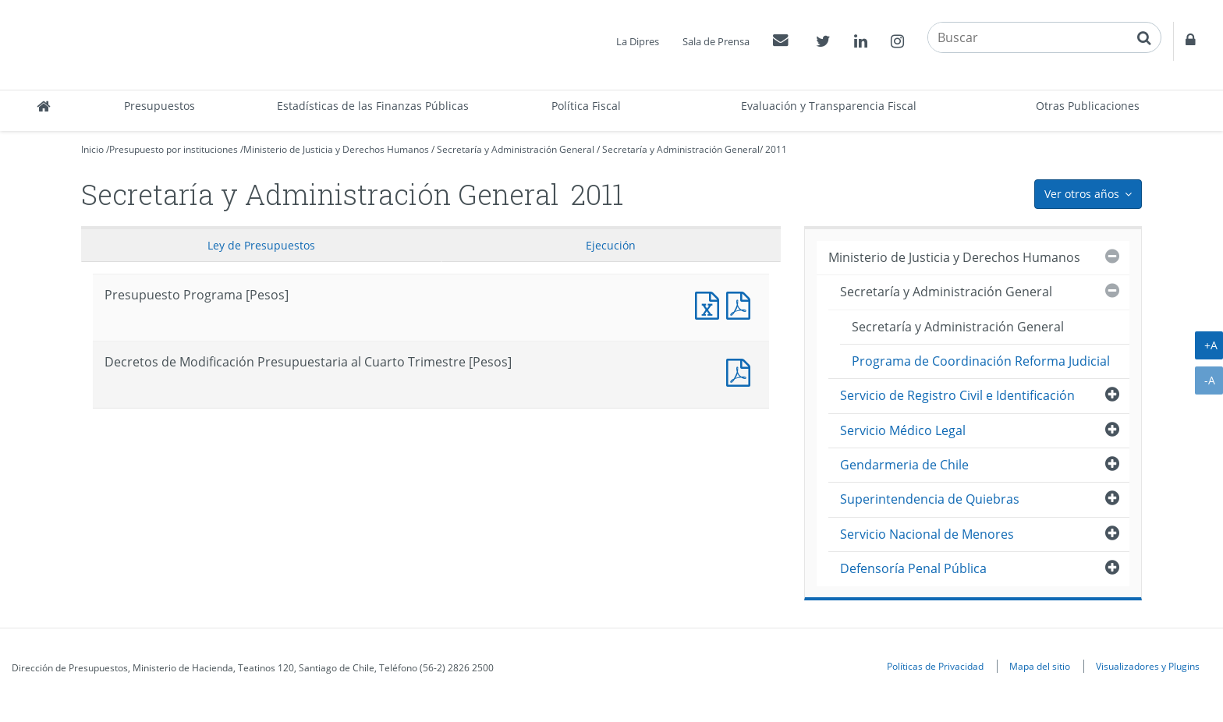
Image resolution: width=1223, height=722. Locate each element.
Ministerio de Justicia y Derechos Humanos (336, 149)
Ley (261, 245)
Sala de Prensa (716, 41)
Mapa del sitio (1039, 666)
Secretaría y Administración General (515, 149)
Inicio (92, 149)
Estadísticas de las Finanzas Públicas (373, 105)
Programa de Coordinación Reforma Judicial (981, 361)
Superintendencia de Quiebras (929, 499)
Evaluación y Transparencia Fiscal (828, 105)
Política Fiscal (586, 105)
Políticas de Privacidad (935, 666)
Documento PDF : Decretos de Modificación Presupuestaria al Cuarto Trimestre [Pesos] (741, 370)
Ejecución (611, 245)
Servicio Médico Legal (903, 430)
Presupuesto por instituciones (173, 149)
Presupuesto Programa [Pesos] (710, 303)
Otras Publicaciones (1088, 105)
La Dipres (637, 41)
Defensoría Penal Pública (913, 568)
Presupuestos (159, 105)
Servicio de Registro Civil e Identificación (957, 395)
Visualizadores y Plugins (1148, 666)
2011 (776, 149)
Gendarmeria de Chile (904, 464)
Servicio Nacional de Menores (927, 534)
